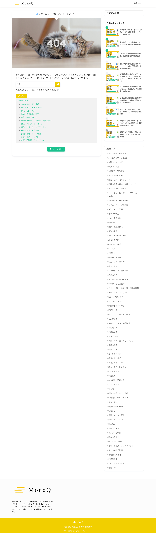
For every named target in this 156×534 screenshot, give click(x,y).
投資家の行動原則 (115, 406)
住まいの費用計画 (115, 450)
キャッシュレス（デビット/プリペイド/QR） (122, 194)
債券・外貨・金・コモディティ (33, 127)
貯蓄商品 (112, 424)
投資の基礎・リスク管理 (31, 134)
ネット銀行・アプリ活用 (118, 293)
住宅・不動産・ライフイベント (33, 140)
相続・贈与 (112, 468)
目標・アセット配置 (116, 415)
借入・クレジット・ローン (32, 124)
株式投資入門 (113, 240)
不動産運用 (112, 459)
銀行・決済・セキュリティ (32, 107)
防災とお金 (112, 310)
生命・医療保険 (114, 218)
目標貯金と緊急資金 (116, 171)
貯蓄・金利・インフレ (30, 137)
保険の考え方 (113, 214)
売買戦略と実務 (114, 258)
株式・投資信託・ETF (30, 114)
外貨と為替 (112, 349)
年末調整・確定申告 (116, 380)
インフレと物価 (114, 433)
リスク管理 (112, 402)
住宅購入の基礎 (114, 455)
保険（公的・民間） (29, 111)
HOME (78, 522)
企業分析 (112, 253)
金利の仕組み (113, 428)
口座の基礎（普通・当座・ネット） (122, 184)
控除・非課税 (113, 384)
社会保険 (112, 389)
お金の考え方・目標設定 (118, 158)
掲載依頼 (88, 527)
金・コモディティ (115, 354)
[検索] (57, 84)
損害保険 (112, 222)
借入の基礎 (112, 319)
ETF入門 (111, 249)
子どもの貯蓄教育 (115, 442)
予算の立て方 (113, 167)
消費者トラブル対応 (116, 306)
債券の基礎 (112, 345)
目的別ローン (113, 328)
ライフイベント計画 (116, 463)
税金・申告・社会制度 (30, 130)
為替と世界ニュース (116, 363)
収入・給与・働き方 (29, 117)
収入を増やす (113, 266)
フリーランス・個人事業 (118, 271)
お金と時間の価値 (115, 175)
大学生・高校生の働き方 (118, 279)
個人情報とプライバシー (118, 301)
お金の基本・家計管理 (30, 104)
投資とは (112, 411)
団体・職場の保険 (115, 227)
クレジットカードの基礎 (118, 201)
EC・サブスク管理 (115, 297)
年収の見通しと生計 (116, 284)
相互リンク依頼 (78, 527)
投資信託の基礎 (114, 244)
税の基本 (112, 376)
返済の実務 (112, 332)
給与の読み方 (113, 275)
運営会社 (67, 527)
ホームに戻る (56, 149)
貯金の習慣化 (113, 437)
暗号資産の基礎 (114, 358)
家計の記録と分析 (115, 162)
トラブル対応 (113, 336)
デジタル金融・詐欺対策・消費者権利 (36, 121)
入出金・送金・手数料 (117, 188)
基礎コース (138, 3)
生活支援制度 (113, 371)
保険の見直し (113, 231)
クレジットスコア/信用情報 (119, 323)
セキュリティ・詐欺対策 (118, 205)
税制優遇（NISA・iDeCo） (119, 398)
